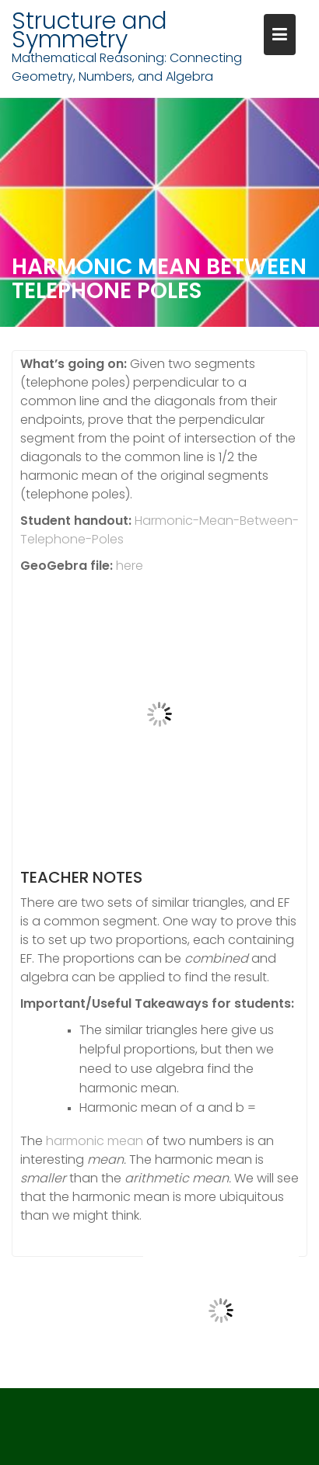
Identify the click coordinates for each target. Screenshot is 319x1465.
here (129, 566)
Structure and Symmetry (89, 30)
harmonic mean (94, 1141)
